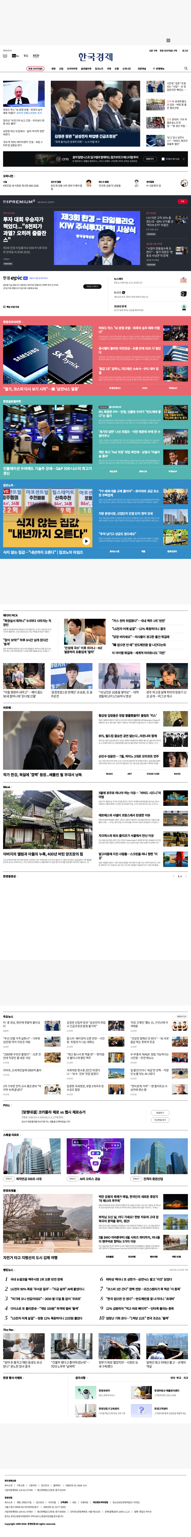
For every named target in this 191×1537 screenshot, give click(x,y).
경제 (53, 68)
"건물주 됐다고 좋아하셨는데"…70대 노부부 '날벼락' (70, 1364)
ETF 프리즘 (151, 213)
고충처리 (33, 1485)
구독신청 (20, 1485)
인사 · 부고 (176, 1378)
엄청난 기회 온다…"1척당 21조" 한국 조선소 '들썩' (137, 1318)
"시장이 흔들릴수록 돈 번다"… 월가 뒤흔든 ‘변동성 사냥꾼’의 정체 (159, 252)
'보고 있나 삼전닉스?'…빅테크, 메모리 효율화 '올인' (177, 141)
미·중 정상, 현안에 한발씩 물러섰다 (21, 1024)
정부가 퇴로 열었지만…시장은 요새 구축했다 (118, 1364)
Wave (6, 787)
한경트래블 (9, 1190)
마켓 (173, 388)
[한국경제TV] (15, 56)
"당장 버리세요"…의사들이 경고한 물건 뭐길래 (140, 637)
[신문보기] (5, 56)
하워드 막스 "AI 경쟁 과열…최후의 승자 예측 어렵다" (22, 111)
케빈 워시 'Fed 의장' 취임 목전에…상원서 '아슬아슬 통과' (129, 454)
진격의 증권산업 (146, 1179)
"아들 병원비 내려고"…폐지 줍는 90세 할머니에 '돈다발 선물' (23, 694)
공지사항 (80, 1378)
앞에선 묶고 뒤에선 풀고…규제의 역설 (166, 1364)
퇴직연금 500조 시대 (22, 1179)
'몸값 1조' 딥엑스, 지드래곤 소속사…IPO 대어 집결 (128, 371)
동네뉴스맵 (114, 551)
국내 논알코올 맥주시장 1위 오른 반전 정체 (36, 1279)
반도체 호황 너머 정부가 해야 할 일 (66, 187)
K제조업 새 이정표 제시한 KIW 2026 (21, 185)
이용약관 (84, 1502)
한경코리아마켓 (12, 322)
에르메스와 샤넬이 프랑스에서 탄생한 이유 (124, 815)
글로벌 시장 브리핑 (154, 243)
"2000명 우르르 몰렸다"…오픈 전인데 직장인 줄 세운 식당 (22, 1056)
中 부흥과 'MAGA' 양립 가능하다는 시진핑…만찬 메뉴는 (149, 1056)
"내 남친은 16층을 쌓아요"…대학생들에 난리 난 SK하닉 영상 (119, 694)
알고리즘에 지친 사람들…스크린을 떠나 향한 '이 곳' (128, 856)
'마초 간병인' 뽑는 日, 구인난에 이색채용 (149, 1024)
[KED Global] (36, 56)
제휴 (19, 1502)
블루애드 (57, 1485)
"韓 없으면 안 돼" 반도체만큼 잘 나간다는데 (138, 645)
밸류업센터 (172, 551)
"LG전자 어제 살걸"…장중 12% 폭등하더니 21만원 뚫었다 (46, 1318)
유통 (117, 68)
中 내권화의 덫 (153, 185)
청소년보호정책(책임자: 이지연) (126, 1502)
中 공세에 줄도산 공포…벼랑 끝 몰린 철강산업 (176, 104)
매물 (143, 551)
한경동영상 (9, 876)
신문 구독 (153, 50)
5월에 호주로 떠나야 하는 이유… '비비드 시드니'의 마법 (130, 795)
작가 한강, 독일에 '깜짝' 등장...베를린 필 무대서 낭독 (42, 774)
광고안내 (45, 1485)
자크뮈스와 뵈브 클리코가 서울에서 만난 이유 (126, 835)
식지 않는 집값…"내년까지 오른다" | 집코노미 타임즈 (43, 552)
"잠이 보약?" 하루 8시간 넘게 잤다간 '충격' (25, 642)
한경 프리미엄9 (35, 68)
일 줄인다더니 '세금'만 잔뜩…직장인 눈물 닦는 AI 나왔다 (149, 1072)
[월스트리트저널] (26, 56)
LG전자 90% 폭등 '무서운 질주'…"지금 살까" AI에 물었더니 (47, 1289)
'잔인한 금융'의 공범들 (110, 185)
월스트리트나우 (110, 406)
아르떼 (7, 708)
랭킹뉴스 (8, 1270)
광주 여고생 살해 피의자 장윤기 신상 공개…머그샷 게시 (166, 694)
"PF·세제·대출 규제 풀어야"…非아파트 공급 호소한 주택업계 (129, 493)
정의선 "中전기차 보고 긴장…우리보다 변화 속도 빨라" (23, 122)
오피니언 (126, 68)
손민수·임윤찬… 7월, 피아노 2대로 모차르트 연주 (129, 756)
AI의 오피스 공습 (83, 1179)
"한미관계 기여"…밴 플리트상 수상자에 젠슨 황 (149, 1088)
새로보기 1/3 (181, 1016)
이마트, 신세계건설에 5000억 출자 (22, 1070)
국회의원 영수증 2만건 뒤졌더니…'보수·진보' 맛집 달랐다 (83, 1072)
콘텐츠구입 (27, 1502)
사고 (185, 1378)
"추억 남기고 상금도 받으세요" (117, 534)
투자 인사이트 (9, 213)
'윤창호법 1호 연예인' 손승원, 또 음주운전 (71, 694)
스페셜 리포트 (11, 1135)
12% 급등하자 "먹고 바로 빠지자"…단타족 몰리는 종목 (140, 1308)
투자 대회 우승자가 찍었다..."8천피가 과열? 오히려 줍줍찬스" (24, 229)
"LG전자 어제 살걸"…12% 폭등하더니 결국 (138, 628)
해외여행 (154, 1256)
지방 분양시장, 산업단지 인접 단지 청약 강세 (125, 514)
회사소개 (8, 1485)
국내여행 (132, 1256)
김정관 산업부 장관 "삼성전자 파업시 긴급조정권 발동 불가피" (86, 1024)
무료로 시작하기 (92, 286)
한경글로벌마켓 (12, 401)
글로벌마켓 (86, 68)
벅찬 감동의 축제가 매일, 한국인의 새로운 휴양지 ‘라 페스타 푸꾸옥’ (128, 1198)
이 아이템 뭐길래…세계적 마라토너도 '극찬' (138, 653)
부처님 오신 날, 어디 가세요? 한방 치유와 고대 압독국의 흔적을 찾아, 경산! (128, 1219)
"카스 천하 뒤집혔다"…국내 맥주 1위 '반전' (138, 620)
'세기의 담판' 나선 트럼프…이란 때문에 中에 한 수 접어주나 (129, 434)
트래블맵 (110, 1256)
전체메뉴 (160, 68)
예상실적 (113, 471)
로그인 (185, 50)
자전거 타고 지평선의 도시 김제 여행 (30, 1257)
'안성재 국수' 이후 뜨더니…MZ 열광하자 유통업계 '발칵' (83, 650)
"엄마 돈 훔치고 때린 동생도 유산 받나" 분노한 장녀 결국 (22, 1364)
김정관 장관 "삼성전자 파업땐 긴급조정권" (86, 136)
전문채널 (142, 68)
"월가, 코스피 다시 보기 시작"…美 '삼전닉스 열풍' (41, 388)
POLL (6, 1105)
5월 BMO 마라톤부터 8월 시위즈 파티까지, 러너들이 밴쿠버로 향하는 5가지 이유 (129, 1239)
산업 (61, 68)
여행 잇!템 (176, 1256)
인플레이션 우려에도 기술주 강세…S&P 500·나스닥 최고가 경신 (47, 471)
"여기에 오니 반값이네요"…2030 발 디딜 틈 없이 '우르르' (45, 1299)
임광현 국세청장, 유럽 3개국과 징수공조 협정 (85, 1088)
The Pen (8, 1330)
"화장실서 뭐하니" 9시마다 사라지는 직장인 (27, 622)
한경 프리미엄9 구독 (168, 50)
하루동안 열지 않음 (172, 159)
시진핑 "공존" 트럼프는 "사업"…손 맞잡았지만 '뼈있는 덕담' (176, 88)
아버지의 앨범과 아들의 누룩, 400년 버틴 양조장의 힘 (43, 854)
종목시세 (143, 471)
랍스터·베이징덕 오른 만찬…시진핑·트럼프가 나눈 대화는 (86, 1040)
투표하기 (160, 1112)
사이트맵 (52, 1502)
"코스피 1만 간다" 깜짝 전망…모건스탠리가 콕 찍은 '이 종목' (143, 1289)
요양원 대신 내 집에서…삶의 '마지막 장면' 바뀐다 (24, 132)
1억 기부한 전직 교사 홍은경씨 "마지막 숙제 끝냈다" (22, 1088)
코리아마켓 (72, 68)
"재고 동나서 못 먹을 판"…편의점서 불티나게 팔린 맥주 (85, 1056)
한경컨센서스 (115, 388)
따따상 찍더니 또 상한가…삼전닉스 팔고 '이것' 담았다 (139, 1279)
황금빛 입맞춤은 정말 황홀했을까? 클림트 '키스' (128, 715)
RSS (74, 1502)
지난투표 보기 (160, 1119)
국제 (109, 68)
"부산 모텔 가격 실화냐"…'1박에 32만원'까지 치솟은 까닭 (21, 1040)
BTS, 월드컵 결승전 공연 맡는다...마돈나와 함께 (128, 736)
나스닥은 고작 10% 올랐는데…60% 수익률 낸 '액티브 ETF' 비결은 (159, 221)
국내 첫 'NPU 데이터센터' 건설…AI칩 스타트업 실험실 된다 (23, 143)
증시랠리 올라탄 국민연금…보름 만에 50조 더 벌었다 (130, 350)
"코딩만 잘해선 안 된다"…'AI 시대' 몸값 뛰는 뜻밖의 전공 (149, 1040)
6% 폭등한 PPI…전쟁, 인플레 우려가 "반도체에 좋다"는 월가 (130, 414)
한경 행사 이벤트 (12, 1378)
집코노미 (99, 68)
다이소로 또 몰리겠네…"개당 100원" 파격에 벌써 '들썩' (44, 1308)
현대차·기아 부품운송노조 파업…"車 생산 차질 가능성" (177, 124)
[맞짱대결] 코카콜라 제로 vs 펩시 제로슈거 (53, 1112)
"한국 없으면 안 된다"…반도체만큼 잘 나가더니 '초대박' (140, 1299)
